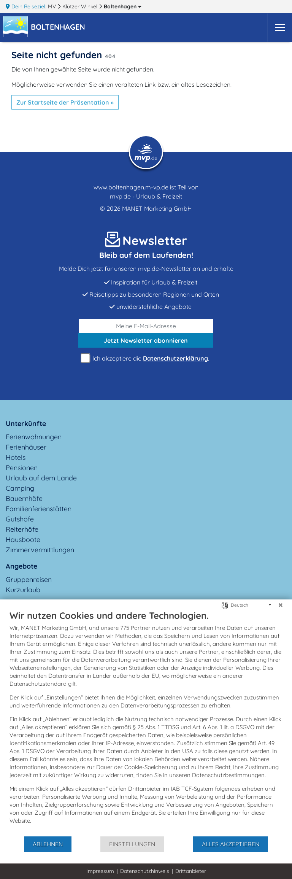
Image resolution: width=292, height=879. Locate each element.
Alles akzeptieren (230, 844)
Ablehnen (48, 844)
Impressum (100, 871)
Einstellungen (132, 844)
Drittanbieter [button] (190, 871)
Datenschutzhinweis (144, 871)
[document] (146, 722)
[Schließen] (280, 605)
